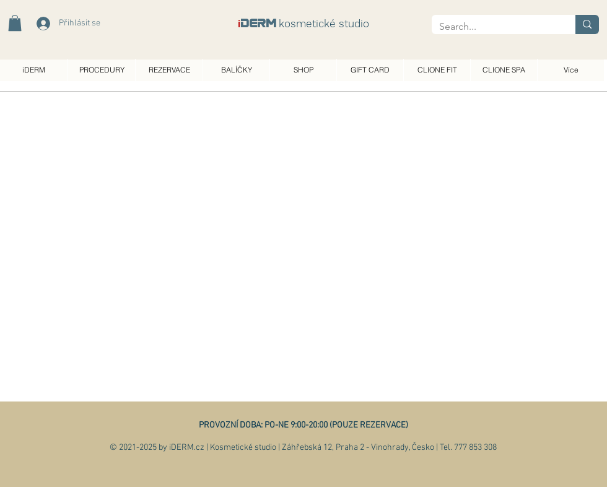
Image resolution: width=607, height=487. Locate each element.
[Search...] (494, 26)
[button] (15, 23)
